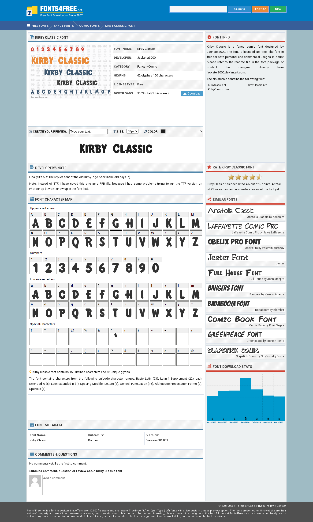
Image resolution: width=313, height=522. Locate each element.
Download (192, 93)
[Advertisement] (115, 113)
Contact (281, 505)
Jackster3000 (146, 57)
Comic (152, 66)
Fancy (141, 66)
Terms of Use (244, 505)
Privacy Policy (265, 505)
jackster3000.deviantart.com (226, 72)
